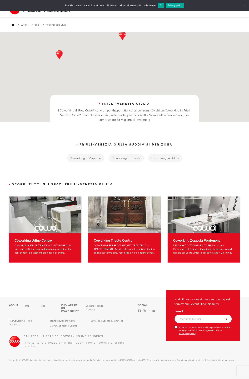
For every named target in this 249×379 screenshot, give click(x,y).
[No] (244, 5)
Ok (161, 5)
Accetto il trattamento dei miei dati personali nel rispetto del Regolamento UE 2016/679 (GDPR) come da (205, 330)
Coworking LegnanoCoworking (107, 321)
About (13, 305)
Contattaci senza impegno (94, 307)
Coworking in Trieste (126, 158)
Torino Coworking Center (63, 321)
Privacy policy (175, 5)
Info (27, 306)
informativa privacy (187, 333)
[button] (122, 35)
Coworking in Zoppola (85, 158)
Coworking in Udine (166, 158)
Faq (43, 306)
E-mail (179, 311)
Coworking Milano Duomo (63, 326)
